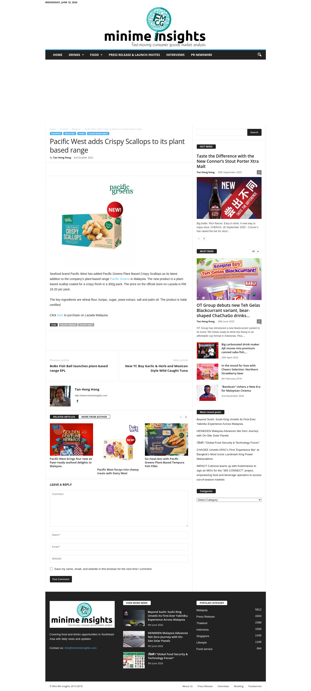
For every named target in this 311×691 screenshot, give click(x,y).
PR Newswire (201, 55)
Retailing (238, 686)
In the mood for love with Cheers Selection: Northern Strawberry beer (240, 369)
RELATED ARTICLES (64, 416)
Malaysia (76, 129)
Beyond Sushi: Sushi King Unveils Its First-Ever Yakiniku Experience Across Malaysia (226, 421)
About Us (187, 686)
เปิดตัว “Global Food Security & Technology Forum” (228, 442)
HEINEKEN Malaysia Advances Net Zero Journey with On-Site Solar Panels (227, 433)
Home (57, 55)
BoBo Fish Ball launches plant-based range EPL (79, 368)
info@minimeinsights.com (81, 648)
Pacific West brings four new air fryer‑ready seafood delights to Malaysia (71, 462)
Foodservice (255, 686)
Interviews (175, 55)
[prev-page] (181, 417)
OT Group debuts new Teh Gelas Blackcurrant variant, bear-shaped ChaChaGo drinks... (228, 310)
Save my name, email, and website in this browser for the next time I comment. (103, 569)
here (60, 315)
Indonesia (203, 629)
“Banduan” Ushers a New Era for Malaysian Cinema (241, 388)
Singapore (203, 636)
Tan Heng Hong (62, 157)
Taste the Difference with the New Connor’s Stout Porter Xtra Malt (228, 161)
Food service (205, 649)
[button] (259, 55)
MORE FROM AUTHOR (94, 416)
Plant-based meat (98, 133)
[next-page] (186, 417)
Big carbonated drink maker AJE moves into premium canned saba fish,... (240, 348)
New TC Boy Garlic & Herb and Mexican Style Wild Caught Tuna (156, 368)
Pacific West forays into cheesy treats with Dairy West (118, 471)
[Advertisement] (155, 92)
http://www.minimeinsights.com (91, 395)
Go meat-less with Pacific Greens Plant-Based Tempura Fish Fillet (164, 462)
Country (64, 129)
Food (96, 55)
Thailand (202, 623)
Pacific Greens (120, 279)
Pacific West (86, 324)
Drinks (76, 55)
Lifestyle (202, 642)
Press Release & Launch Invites (134, 55)
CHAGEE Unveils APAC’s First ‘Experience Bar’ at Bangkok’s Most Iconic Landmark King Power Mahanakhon (228, 454)
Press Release (206, 616)
